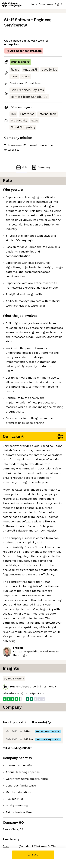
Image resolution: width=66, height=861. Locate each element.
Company (40, 167)
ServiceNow (15, 25)
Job (21, 167)
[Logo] (11, 4)
